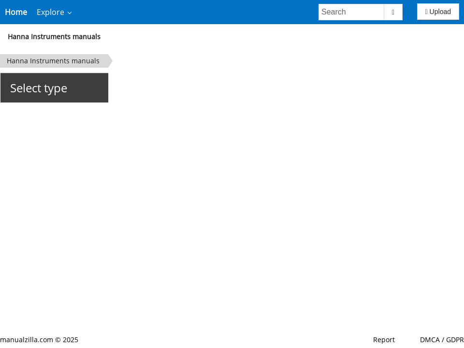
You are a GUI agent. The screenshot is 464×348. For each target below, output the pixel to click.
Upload (438, 11)
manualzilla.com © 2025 (39, 339)
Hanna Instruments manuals (54, 36)
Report (384, 339)
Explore (50, 12)
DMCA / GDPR (442, 339)
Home (16, 12)
